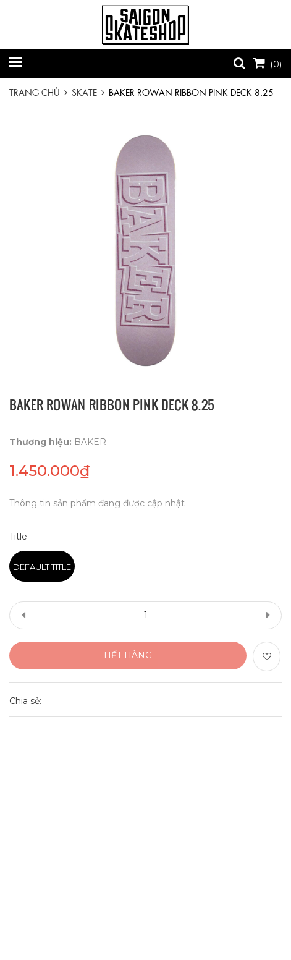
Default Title (42, 567)
